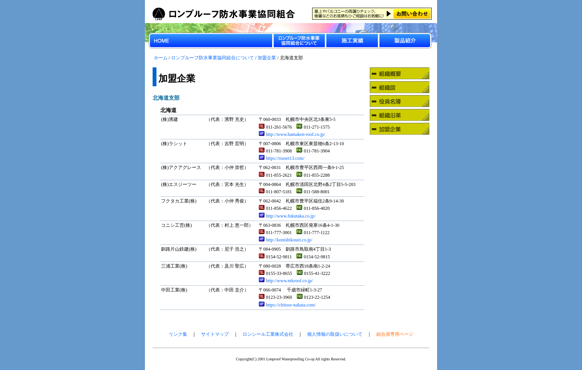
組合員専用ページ (394, 334)
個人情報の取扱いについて (335, 334)
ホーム (161, 57)
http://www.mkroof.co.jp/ (286, 280)
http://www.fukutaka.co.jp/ (287, 216)
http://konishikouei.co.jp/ (286, 240)
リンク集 (178, 334)
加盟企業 (267, 57)
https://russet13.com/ (281, 158)
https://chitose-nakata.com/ (287, 305)
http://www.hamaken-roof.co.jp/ (292, 134)
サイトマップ (215, 334)
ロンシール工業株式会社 (268, 334)
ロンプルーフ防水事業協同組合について (212, 57)
